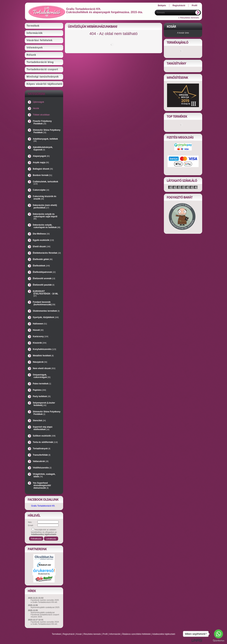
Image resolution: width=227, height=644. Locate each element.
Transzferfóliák (41, 455)
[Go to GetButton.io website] (218, 641)
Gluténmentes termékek (46, 311)
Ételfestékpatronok (44, 272)
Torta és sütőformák (45, 442)
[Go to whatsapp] (218, 633)
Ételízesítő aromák (44, 278)
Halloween (40, 323)
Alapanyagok (41, 156)
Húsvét (38, 330)
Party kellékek (42, 396)
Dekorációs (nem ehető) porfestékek (45, 206)
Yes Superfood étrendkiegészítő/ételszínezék (42, 485)
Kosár (79, 634)
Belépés (162, 5)
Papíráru (39, 390)
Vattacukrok (40, 461)
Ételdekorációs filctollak (47, 253)
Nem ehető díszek (44, 368)
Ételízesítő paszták (43, 285)
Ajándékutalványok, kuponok (43, 148)
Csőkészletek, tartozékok (45, 182)
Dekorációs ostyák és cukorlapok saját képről (45, 216)
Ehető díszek (41, 246)
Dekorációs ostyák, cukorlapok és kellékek (46, 226)
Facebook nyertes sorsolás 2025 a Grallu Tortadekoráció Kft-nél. (45, 601)
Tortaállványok (41, 448)
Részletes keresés (92, 634)
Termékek (56, 634)
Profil (105, 634)
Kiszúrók (39, 343)
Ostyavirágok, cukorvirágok (41, 376)
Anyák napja (41, 162)
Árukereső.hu (44, 574)
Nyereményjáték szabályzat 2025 (45, 607)
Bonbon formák (42, 175)
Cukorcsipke (41, 190)
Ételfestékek (41, 265)
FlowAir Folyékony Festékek (42, 122)
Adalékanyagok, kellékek (45, 140)
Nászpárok (40, 362)
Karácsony (40, 336)
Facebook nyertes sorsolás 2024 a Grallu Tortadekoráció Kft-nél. (45, 623)
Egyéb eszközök (43, 240)
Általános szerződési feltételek (136, 634)
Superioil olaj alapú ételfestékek (42, 428)
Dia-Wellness (41, 234)
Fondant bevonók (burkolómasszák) (44, 303)
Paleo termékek (42, 383)
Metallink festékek (43, 355)
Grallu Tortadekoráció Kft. (43, 506)
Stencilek (39, 420)
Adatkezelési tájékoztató (163, 634)
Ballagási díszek (43, 169)
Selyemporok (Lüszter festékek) (44, 404)
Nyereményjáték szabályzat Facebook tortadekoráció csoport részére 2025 (45, 614)
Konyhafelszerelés (44, 349)
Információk (114, 634)
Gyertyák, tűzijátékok (46, 317)
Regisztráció (68, 634)
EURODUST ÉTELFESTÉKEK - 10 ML (45, 293)
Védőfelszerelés (42, 467)
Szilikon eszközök (44, 436)
